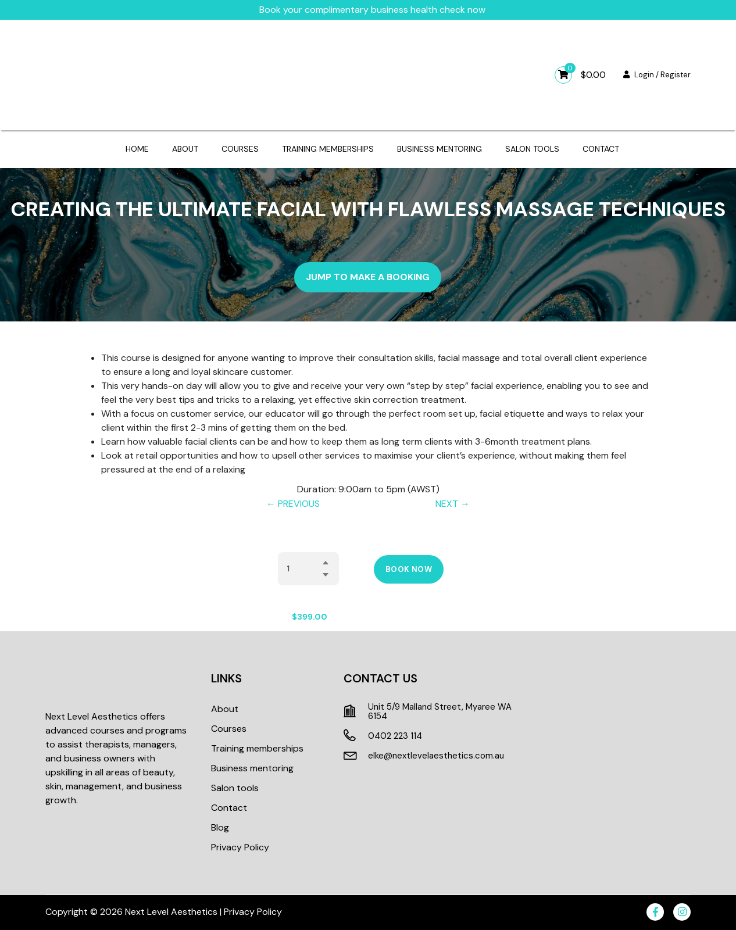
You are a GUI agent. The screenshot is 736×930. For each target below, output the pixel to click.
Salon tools (532, 149)
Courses (240, 149)
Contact (601, 149)
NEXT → (452, 504)
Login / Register (657, 75)
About (185, 149)
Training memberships (328, 149)
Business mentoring (439, 149)
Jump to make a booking (368, 277)
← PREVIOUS (293, 504)
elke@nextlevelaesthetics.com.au (436, 755)
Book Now (408, 569)
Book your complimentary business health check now (372, 9)
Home (137, 149)
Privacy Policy (240, 847)
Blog (220, 827)
